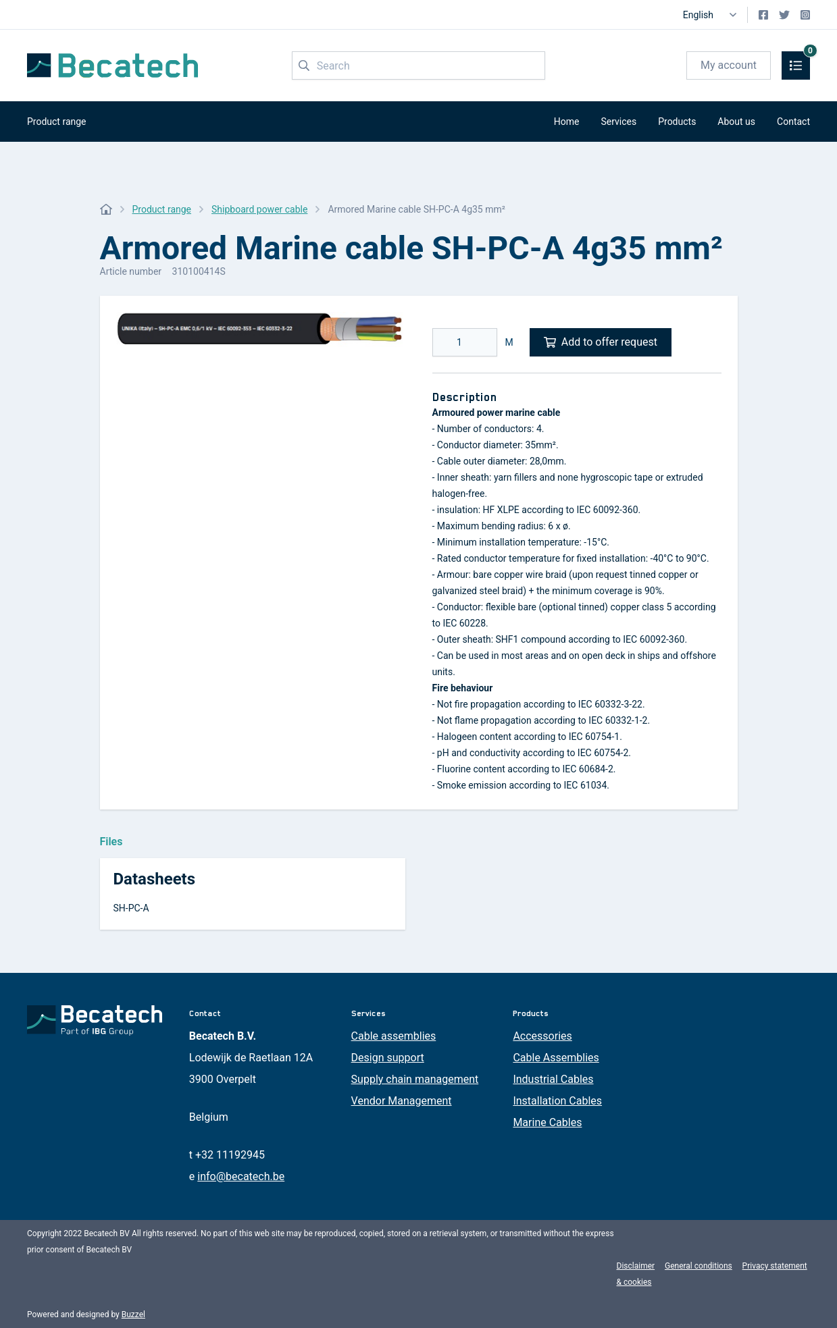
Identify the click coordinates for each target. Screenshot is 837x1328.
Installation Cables (557, 1100)
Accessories (542, 1036)
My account (729, 65)
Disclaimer (636, 1266)
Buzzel (133, 1314)
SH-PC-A (131, 908)
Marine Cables (547, 1122)
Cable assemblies (393, 1036)
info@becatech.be (240, 1176)
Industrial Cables (553, 1079)
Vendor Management (401, 1100)
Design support (387, 1057)
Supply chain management (415, 1079)
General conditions (698, 1266)
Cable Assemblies (556, 1057)
